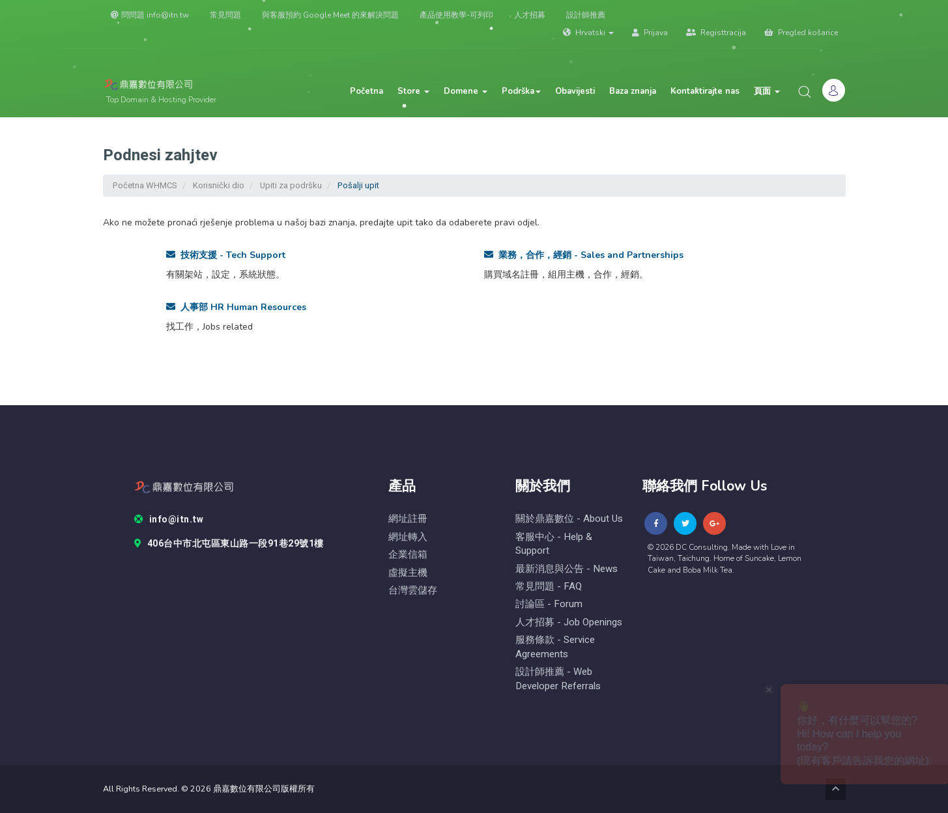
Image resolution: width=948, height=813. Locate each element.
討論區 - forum (548, 604)
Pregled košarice (801, 32)
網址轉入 (407, 537)
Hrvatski (588, 32)
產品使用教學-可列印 (456, 15)
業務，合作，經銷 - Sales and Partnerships (583, 255)
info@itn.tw (168, 519)
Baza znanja (632, 91)
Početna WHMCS (145, 185)
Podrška (521, 91)
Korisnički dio (218, 185)
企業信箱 (407, 555)
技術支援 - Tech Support (225, 255)
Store (413, 91)
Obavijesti (575, 91)
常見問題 (225, 15)
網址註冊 (407, 519)
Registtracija (716, 32)
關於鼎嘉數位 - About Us (569, 519)
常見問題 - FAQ (548, 586)
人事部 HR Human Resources (236, 307)
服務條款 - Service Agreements (555, 647)
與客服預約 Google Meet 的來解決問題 (330, 15)
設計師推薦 (585, 15)
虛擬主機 (407, 573)
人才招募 (529, 15)
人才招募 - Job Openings (568, 622)
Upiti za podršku (291, 185)
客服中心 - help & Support (553, 544)
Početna (366, 91)
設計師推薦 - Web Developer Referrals (558, 678)
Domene (465, 91)
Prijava (650, 32)
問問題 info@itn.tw (150, 15)
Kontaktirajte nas (705, 91)
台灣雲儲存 (412, 590)
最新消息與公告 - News (566, 569)
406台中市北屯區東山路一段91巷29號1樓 (229, 543)
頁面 (767, 91)
